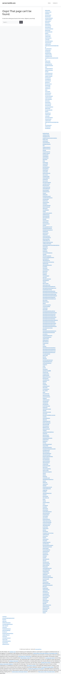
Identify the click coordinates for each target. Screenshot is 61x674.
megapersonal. (46, 136)
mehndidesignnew (47, 568)
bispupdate (47, 24)
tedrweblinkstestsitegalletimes (50, 292)
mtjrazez (45, 358)
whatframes (45, 554)
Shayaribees (45, 582)
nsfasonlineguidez (47, 522)
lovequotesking (46, 519)
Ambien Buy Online (45, 662)
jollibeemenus (46, 214)
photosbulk (45, 496)
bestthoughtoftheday (48, 456)
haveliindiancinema (47, 289)
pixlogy (44, 442)
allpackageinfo (46, 462)
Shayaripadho (46, 436)
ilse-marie (45, 300)
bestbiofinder (48, 53)
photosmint (48, 16)
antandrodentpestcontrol (8, 618)
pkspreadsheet (46, 429)
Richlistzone (45, 378)
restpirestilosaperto (47, 213)
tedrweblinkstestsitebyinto (49, 286)
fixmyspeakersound (47, 226)
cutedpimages (46, 176)
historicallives (46, 565)
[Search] (21, 22)
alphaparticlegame (47, 471)
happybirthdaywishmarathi (49, 448)
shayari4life (45, 445)
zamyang (4, 627)
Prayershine (45, 343)
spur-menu (45, 174)
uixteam (45, 430)
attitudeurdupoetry (47, 447)
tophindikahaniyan (47, 511)
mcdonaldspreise (47, 488)
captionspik (48, 36)
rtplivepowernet (46, 421)
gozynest (45, 598)
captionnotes (46, 338)
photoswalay (48, 25)
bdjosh (46, 33)
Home (49, 3)
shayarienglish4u (47, 468)
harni (44, 504)
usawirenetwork (49, 68)
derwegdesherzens (47, 265)
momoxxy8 (5, 642)
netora (44, 473)
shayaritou (45, 536)
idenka (44, 475)
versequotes (46, 401)
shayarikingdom (49, 41)
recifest (44, 225)
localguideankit (48, 31)
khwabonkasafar (49, 65)
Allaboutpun (46, 340)
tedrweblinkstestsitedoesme (49, 331)
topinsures (45, 200)
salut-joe (4, 621)
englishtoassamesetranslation (50, 138)
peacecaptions (46, 223)
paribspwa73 (46, 259)
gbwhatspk (47, 30)
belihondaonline (46, 422)
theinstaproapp (48, 74)
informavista (46, 600)
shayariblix (47, 91)
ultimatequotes (46, 525)
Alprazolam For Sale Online (24, 656)
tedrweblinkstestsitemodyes (49, 323)
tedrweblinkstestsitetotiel (49, 332)
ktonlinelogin (46, 190)
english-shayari (48, 76)
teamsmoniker (46, 395)
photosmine (45, 222)
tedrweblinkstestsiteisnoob (49, 350)
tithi (46, 67)
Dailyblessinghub (47, 576)
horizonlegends (46, 549)
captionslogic (46, 534)
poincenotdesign (6, 630)
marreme (45, 413)
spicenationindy (46, 285)
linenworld (45, 553)
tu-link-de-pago (46, 406)
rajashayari (45, 484)
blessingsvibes (46, 239)
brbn (46, 90)
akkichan (45, 419)
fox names (45, 390)
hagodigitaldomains (47, 335)
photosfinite (48, 80)
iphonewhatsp (46, 217)
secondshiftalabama (47, 252)
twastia (44, 537)
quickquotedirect (49, 28)
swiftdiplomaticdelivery (48, 432)
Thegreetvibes (46, 589)
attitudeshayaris (46, 455)
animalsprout (46, 592)
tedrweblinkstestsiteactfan (49, 291)
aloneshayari (48, 15)
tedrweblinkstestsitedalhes (49, 347)
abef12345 (45, 355)
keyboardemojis (46, 173)
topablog (45, 507)
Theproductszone (47, 520)
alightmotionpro (49, 70)
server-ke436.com (8, 3)
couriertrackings (46, 205)
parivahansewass (47, 182)
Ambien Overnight (13, 661)
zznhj (44, 366)
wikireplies (47, 10)
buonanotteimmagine (48, 545)
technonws (45, 508)
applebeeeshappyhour (48, 479)
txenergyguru (46, 426)
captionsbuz (48, 44)
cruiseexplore (46, 389)
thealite (44, 219)
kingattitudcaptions (47, 228)
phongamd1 (46, 404)
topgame (45, 476)
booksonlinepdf (46, 465)
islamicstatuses (46, 207)
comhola (4, 616)
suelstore (45, 364)
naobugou (45, 308)
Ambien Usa (12, 651)
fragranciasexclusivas (48, 242)
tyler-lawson (5, 625)
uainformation (46, 502)
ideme (44, 303)
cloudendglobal (46, 354)
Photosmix (45, 566)
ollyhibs (44, 410)
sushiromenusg (46, 187)
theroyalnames (46, 595)
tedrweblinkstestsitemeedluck (50, 295)
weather (45, 494)
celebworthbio (48, 54)
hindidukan (47, 51)
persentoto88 (46, 424)
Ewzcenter (45, 271)
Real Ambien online (25, 658)
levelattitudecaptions (48, 230)
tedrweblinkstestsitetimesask (50, 326)
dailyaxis (45, 381)
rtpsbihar (47, 13)
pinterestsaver (46, 191)
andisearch (47, 88)
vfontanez (45, 268)
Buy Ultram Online (31, 665)
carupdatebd (46, 210)
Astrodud (45, 540)
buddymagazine (46, 542)
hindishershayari (47, 196)
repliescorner (48, 12)
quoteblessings (46, 569)
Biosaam (45, 586)
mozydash (45, 165)
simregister (45, 531)
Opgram (45, 580)
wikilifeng (45, 203)
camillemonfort (46, 184)
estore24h (45, 309)
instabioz (45, 384)
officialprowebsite (47, 256)
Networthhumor (46, 377)
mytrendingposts (47, 237)
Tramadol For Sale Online (47, 667)
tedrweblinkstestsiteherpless (49, 317)
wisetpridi (45, 407)
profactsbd (45, 527)
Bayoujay (45, 272)
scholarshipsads (49, 18)
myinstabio (45, 516)
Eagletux (45, 274)
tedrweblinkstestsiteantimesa (50, 312)
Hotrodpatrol (46, 280)
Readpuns (45, 441)
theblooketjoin (46, 458)
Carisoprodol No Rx (50, 658)
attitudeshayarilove (47, 546)
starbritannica (46, 551)
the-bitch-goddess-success (49, 415)
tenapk (46, 71)
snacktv (44, 557)
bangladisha (46, 168)
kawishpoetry (48, 38)
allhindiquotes (46, 452)
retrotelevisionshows (48, 328)
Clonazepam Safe (53, 653)
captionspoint (48, 19)
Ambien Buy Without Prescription (36, 668)
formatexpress (46, 459)
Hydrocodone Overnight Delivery (41, 653)
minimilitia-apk (46, 478)
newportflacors (6, 635)
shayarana (45, 234)
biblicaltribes (46, 301)
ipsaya (44, 612)
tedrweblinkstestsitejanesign (49, 294)
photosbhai (45, 510)
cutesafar (47, 39)
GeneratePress (38, 649)
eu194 (44, 367)
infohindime (45, 539)
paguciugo (4, 639)
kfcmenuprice (48, 84)
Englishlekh (45, 588)
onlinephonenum (6, 638)
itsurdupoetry (48, 48)
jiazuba (44, 357)
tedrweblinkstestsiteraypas (49, 324)
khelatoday (47, 85)
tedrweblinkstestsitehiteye (49, 318)
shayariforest (48, 42)
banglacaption (46, 167)
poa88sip (45, 249)
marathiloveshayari (47, 444)
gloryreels (45, 387)
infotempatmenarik (47, 487)
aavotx (44, 481)
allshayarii (45, 208)
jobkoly (44, 530)
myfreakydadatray (47, 337)
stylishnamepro (46, 236)
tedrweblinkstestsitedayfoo (49, 349)
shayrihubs (45, 170)
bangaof (45, 329)
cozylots (45, 416)
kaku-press (45, 181)
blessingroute (46, 608)
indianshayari (46, 606)
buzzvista (45, 611)
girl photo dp (46, 497)
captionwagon (46, 399)
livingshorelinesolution (7, 633)
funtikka (45, 491)
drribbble (45, 266)
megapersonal (48, 56)
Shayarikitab (46, 571)
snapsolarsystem (47, 524)
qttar (44, 344)
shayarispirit (46, 220)
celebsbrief (45, 403)
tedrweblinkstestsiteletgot (49, 321)
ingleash (45, 398)
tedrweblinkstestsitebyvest (49, 315)
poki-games (48, 21)
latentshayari (46, 435)
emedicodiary (46, 514)
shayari (44, 193)
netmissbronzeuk (47, 409)
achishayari (47, 62)
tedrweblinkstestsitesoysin (49, 352)
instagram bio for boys (48, 533)
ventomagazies (46, 563)
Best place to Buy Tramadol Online (46, 671)
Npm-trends (45, 283)
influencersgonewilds (48, 577)
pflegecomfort (5, 644)
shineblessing (46, 380)
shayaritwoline (48, 64)
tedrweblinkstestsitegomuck (49, 288)
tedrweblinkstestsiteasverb (49, 314)
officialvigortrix (46, 260)
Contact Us (55, 3)
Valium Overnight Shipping (6, 664)
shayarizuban (46, 202)
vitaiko (44, 211)
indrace (44, 346)
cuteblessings (46, 572)
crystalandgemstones (7, 624)
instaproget (45, 464)
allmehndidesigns (47, 453)
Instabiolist (45, 602)
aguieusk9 (45, 246)
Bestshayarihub (46, 583)
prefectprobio (46, 375)
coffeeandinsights (47, 243)
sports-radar (46, 470)
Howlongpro (46, 439)
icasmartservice (48, 73)
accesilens (45, 334)
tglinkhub (47, 82)
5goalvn (4, 619)
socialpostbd (46, 199)
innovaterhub (46, 393)
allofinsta (45, 482)
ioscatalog (45, 369)
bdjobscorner (46, 427)
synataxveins (46, 594)
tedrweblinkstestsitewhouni (49, 298)
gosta (44, 499)
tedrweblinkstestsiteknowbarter (50, 320)
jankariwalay (46, 548)
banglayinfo (48, 77)
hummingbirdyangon (48, 360)
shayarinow (45, 372)
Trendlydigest (46, 275)
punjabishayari (46, 450)
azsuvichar (45, 517)
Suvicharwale (46, 579)
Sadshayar (45, 574)
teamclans (45, 467)
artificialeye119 (46, 240)
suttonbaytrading (6, 641)
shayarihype (45, 597)
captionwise (45, 528)
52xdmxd (45, 433)
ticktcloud (45, 251)
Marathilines (46, 341)
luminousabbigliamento (48, 257)
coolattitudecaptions (47, 197)
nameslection (46, 269)
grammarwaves (46, 396)
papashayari (46, 233)
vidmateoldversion (47, 493)
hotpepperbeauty (6, 628)
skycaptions (48, 35)
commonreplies (46, 306)
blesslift (44, 603)
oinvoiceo (4, 636)
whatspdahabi (46, 216)
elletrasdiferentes (47, 605)
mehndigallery (48, 99)
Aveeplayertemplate (47, 438)
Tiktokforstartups (47, 279)
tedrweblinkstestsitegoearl (49, 297)
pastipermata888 (47, 370)
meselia (44, 254)
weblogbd (45, 194)
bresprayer (45, 609)
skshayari (47, 22)
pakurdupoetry (46, 513)
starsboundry (46, 562)
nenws (44, 501)
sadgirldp (45, 490)
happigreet (45, 231)
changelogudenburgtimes (49, 311)
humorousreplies (47, 305)
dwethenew (45, 263)
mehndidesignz (46, 188)
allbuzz (44, 383)
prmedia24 (45, 505)
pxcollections (46, 543)
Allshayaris (45, 591)
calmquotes (48, 50)
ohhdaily (45, 556)
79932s (44, 282)
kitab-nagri (47, 61)
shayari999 (47, 87)
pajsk (44, 392)
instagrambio (46, 373)
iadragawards (46, 559)
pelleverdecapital (6, 622)
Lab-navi (45, 277)
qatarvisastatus (46, 461)
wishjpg (44, 485)
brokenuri (4, 632)
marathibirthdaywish (48, 585)
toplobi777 (45, 248)
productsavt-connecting (48, 262)
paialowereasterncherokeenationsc (51, 245)
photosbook (48, 27)
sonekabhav (48, 79)
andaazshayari (46, 386)
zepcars (44, 560)
